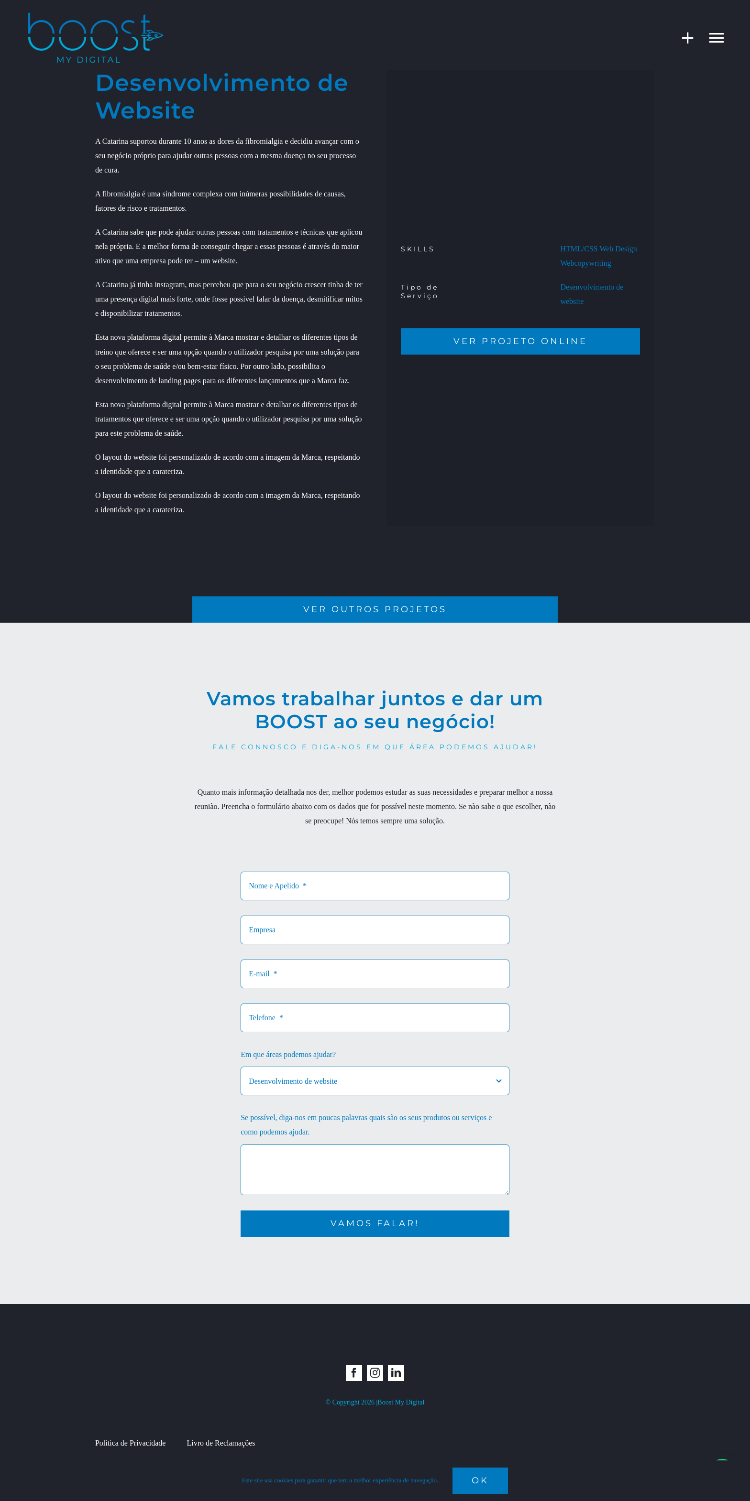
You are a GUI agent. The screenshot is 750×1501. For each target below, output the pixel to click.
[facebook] (354, 1373)
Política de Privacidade (130, 1443)
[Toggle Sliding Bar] (683, 37)
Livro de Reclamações (221, 1443)
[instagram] (375, 1373)
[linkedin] (396, 1373)
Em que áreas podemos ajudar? (288, 1054)
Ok (480, 1480)
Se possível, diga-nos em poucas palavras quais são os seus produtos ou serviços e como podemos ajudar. (366, 1124)
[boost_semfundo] (95, 13)
